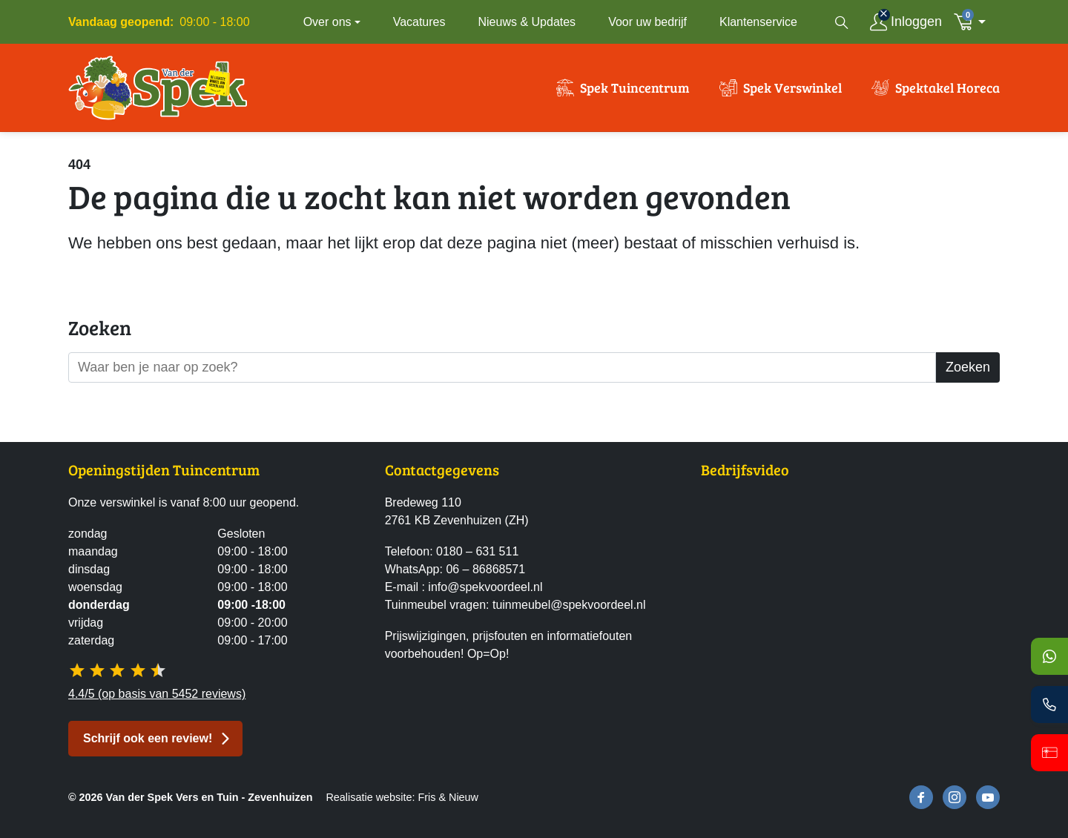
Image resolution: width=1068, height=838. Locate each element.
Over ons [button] (327, 22)
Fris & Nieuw (448, 797)
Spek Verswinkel (792, 87)
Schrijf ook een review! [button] (147, 738)
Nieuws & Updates (527, 22)
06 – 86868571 (485, 569)
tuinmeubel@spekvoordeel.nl (569, 604)
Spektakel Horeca (947, 87)
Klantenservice (758, 22)
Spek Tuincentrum (635, 87)
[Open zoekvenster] (841, 22)
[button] (974, 21)
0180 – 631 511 (477, 551)
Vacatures (419, 22)
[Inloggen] (906, 22)
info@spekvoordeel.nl (485, 587)
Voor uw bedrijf (647, 22)
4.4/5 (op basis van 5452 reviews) (156, 693)
